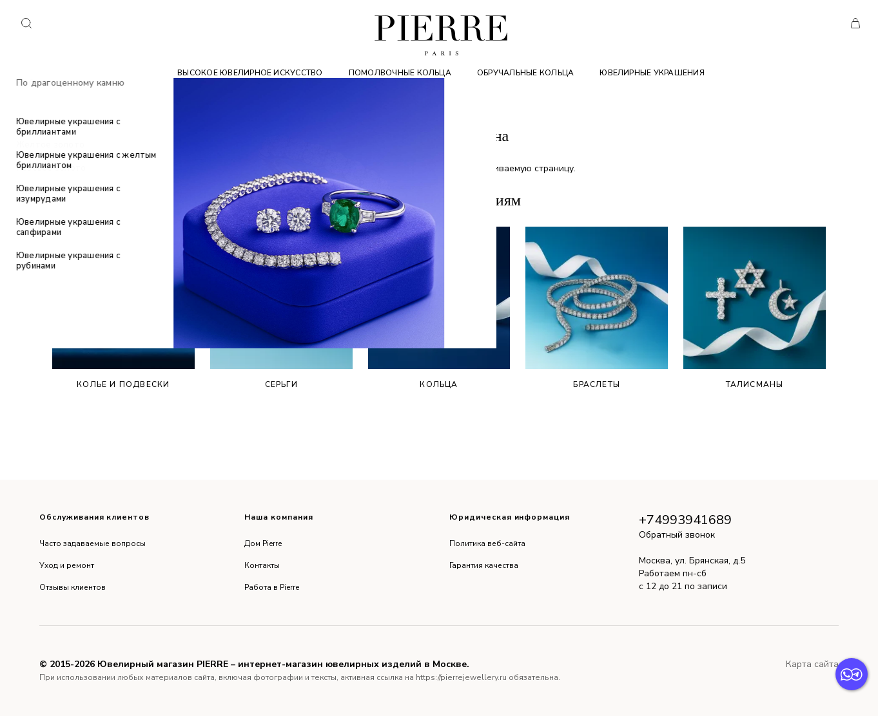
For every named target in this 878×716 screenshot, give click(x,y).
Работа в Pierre (271, 587)
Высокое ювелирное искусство (249, 73)
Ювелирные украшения (652, 73)
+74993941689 (685, 520)
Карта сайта (812, 664)
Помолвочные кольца (400, 73)
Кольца (439, 308)
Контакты (262, 565)
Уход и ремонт (66, 565)
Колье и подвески (123, 308)
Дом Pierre (263, 543)
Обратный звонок (677, 535)
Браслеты (596, 308)
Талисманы (754, 308)
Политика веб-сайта (487, 543)
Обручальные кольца (525, 73)
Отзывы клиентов (72, 587)
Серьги (281, 308)
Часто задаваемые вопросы (92, 543)
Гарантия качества (483, 565)
